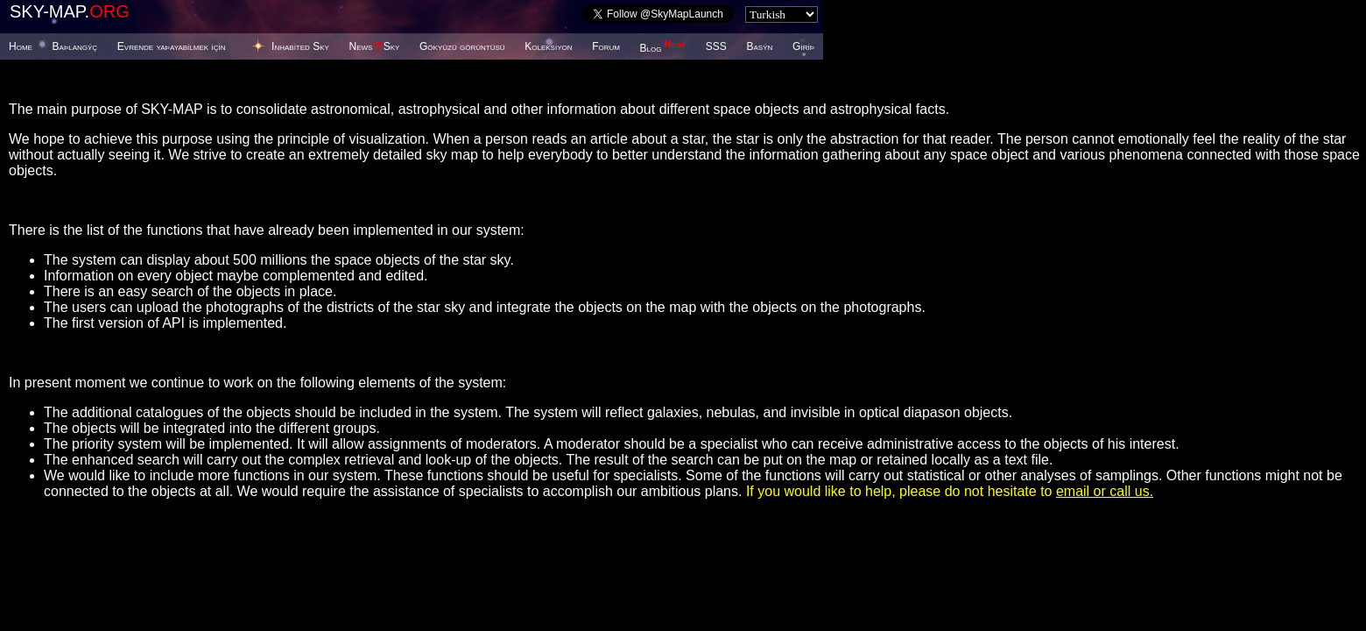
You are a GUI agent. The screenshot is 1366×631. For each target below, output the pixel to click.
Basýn (760, 46)
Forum (606, 46)
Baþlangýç (75, 46)
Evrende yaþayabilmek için (171, 46)
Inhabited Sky (300, 46)
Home (20, 46)
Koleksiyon (548, 46)
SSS (716, 46)
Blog (663, 48)
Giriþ (803, 46)
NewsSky (374, 46)
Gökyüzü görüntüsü (462, 46)
